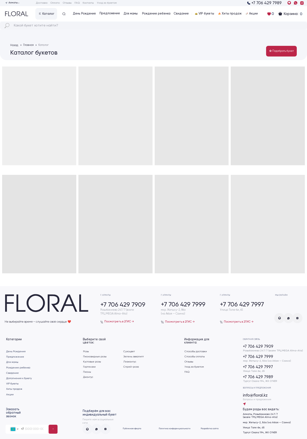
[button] (46, 14)
